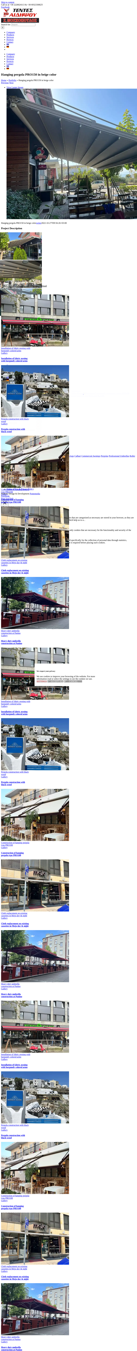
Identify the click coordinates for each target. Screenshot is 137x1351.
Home (3, 119)
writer (38, 262)
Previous (5, 122)
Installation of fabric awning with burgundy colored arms (15, 388)
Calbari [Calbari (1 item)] (77, 497)
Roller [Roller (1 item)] (132, 497)
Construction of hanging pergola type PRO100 (12, 540)
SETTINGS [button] (42, 681)
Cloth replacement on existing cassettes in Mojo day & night (14, 600)
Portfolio (12, 119)
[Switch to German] (8, 97)
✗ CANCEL (73, 681)
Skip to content (7, 2)
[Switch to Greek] (8, 95)
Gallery (4, 392)
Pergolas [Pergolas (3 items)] (104, 497)
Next (11, 122)
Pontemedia (35, 535)
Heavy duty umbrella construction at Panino (11, 671)
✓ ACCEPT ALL (55, 681)
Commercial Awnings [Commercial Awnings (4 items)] (90, 497)
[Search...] (23, 75)
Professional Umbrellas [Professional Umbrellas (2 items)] (119, 497)
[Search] (2, 77)
